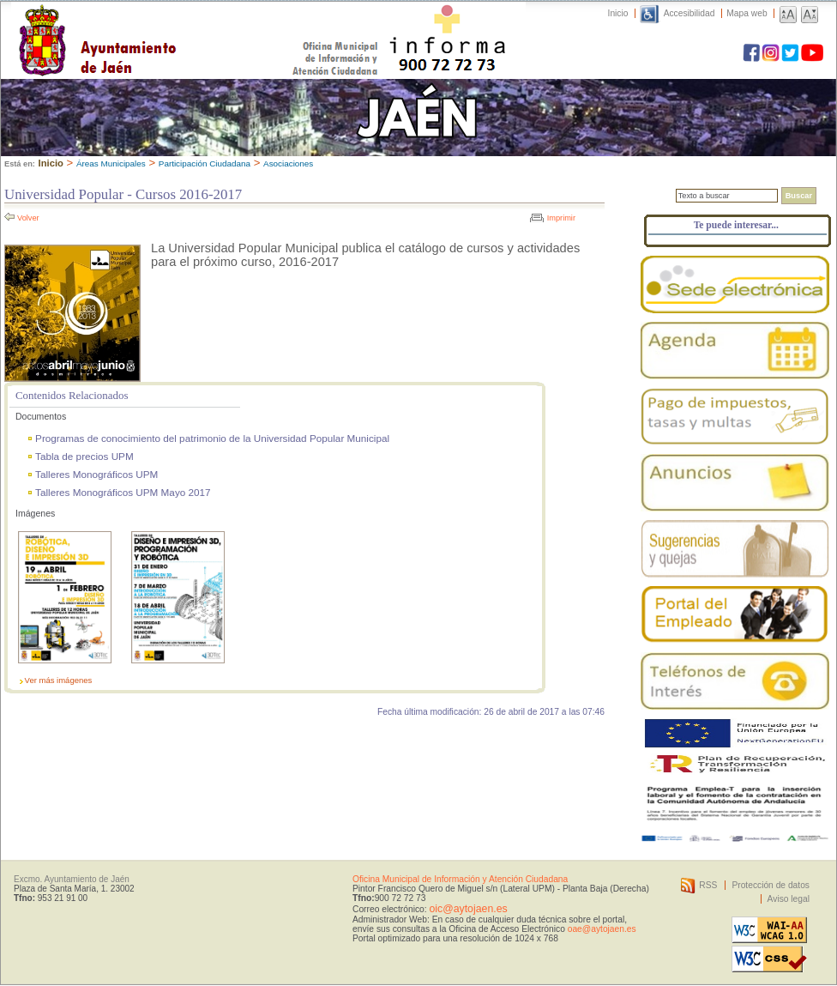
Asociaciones (288, 163)
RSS (708, 885)
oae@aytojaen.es (602, 929)
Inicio (618, 13)
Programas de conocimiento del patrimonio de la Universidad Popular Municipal (212, 438)
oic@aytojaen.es (468, 909)
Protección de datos (771, 885)
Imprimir (561, 218)
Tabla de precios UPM (84, 456)
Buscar (799, 195)
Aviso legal (789, 899)
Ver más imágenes (59, 680)
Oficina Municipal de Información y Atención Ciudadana (460, 879)
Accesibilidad (689, 13)
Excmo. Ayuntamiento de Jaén (71, 879)
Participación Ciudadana (204, 163)
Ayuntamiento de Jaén (172, 23)
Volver (28, 218)
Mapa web (746, 13)
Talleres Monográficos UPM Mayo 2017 (123, 492)
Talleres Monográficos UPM (96, 474)
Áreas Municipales (111, 163)
